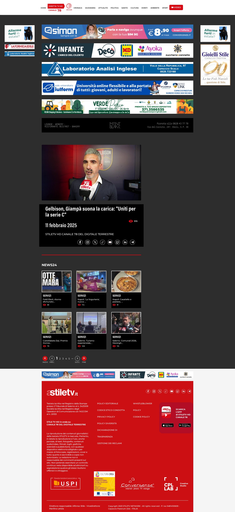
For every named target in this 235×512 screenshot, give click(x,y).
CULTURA (135, 8)
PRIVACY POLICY (106, 417)
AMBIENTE (155, 8)
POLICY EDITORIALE (107, 403)
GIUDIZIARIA (90, 8)
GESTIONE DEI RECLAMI (109, 443)
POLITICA (114, 8)
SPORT (165, 8)
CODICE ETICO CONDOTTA (111, 410)
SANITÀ (124, 8)
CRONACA (78, 8)
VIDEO (176, 7)
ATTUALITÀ (103, 8)
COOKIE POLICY (141, 417)
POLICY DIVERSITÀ (107, 423)
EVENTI (145, 8)
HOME (43, 8)
